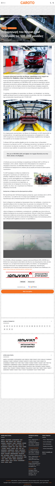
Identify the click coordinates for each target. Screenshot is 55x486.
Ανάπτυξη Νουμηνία (27, 481)
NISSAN (23, 277)
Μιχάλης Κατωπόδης (48, 442)
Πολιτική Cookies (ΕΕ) (44, 476)
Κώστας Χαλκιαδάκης (48, 444)
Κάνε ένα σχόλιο (27, 287)
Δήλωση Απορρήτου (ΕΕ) (34, 476)
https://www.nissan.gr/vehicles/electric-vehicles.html (17, 265)
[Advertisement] (27, 382)
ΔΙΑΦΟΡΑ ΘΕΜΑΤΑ (12, 28)
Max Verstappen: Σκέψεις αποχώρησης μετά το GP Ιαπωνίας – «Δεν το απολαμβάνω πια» (34, 467)
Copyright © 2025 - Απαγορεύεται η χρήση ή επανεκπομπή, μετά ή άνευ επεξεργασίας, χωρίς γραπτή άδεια (25, 478)
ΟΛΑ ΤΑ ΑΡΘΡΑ (12, 17)
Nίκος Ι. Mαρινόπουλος (33, 435)
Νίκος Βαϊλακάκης (47, 439)
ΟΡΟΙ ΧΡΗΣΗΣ (14, 476)
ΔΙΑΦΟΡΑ (18, 17)
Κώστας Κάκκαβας (7, 40)
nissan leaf (31, 277)
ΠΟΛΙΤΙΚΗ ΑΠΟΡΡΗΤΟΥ (23, 476)
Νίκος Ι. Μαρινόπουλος (48, 435)
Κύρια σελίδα (4, 17)
